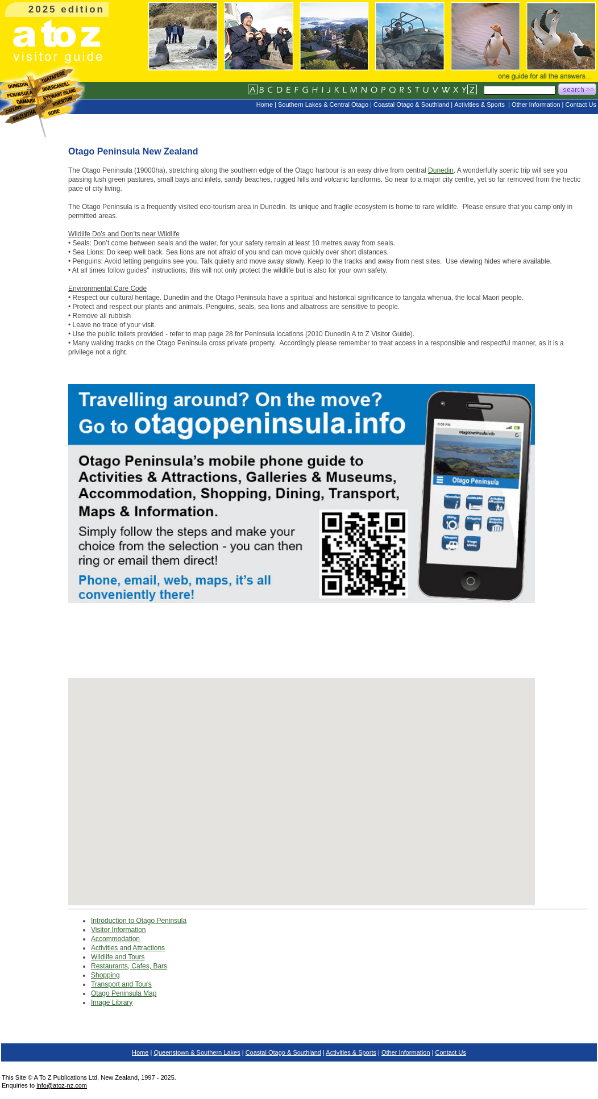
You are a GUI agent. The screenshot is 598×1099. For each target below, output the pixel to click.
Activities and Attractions (128, 948)
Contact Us (450, 1052)
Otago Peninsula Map (123, 993)
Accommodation (115, 939)
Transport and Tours (121, 984)
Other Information (405, 1052)
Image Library (111, 1002)
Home (140, 1052)
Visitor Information (118, 930)
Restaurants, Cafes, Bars (129, 966)
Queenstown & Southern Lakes (196, 1052)
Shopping (105, 975)
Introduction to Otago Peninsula (138, 921)
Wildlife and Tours (118, 957)
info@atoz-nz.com (61, 1085)
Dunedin (441, 170)
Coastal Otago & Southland (283, 1052)
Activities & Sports (351, 1052)
